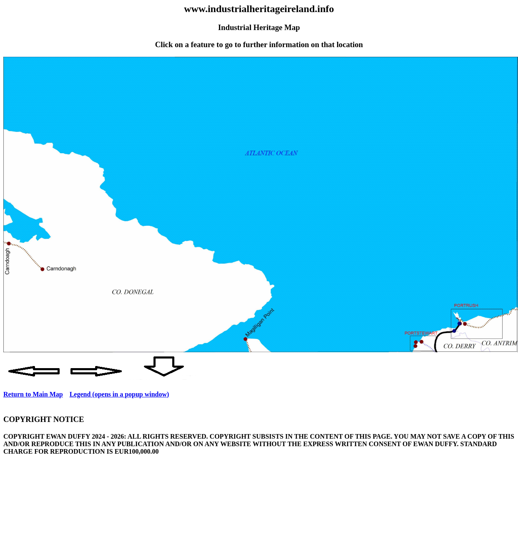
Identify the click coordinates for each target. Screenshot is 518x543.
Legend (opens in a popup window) (119, 394)
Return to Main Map (33, 394)
